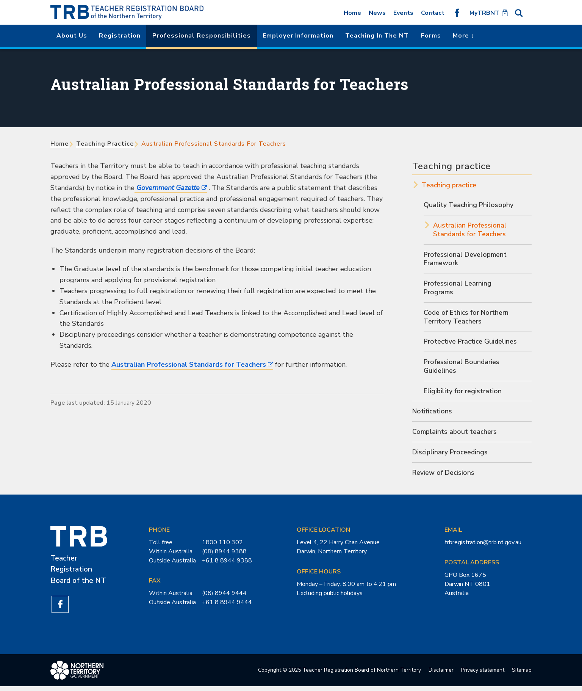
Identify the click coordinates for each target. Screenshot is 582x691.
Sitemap (522, 674)
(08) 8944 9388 (224, 555)
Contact (432, 13)
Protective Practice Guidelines (471, 343)
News (377, 13)
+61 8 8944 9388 (227, 565)
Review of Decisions (443, 476)
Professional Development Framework (465, 260)
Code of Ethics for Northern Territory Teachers (467, 319)
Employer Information (298, 35)
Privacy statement (482, 674)
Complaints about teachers (455, 435)
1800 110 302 (222, 546)
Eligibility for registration (463, 394)
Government (167, 187)
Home (352, 13)
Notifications (432, 414)
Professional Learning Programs (458, 289)
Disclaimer (441, 674)
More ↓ (463, 35)
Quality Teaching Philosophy (469, 205)
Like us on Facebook (457, 12)
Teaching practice (105, 144)
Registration (120, 35)
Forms (431, 35)
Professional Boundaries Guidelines (462, 369)
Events (403, 13)
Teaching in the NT (377, 35)
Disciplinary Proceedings (451, 455)
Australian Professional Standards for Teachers (188, 364)
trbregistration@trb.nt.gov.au (482, 546)
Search (522, 12)
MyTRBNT (484, 13)
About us (71, 35)
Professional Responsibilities (201, 35)
